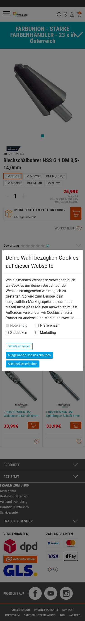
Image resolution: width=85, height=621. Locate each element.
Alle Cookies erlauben (22, 364)
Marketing (48, 332)
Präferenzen (49, 325)
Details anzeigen (19, 346)
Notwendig (18, 325)
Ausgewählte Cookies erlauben (29, 355)
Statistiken (18, 332)
